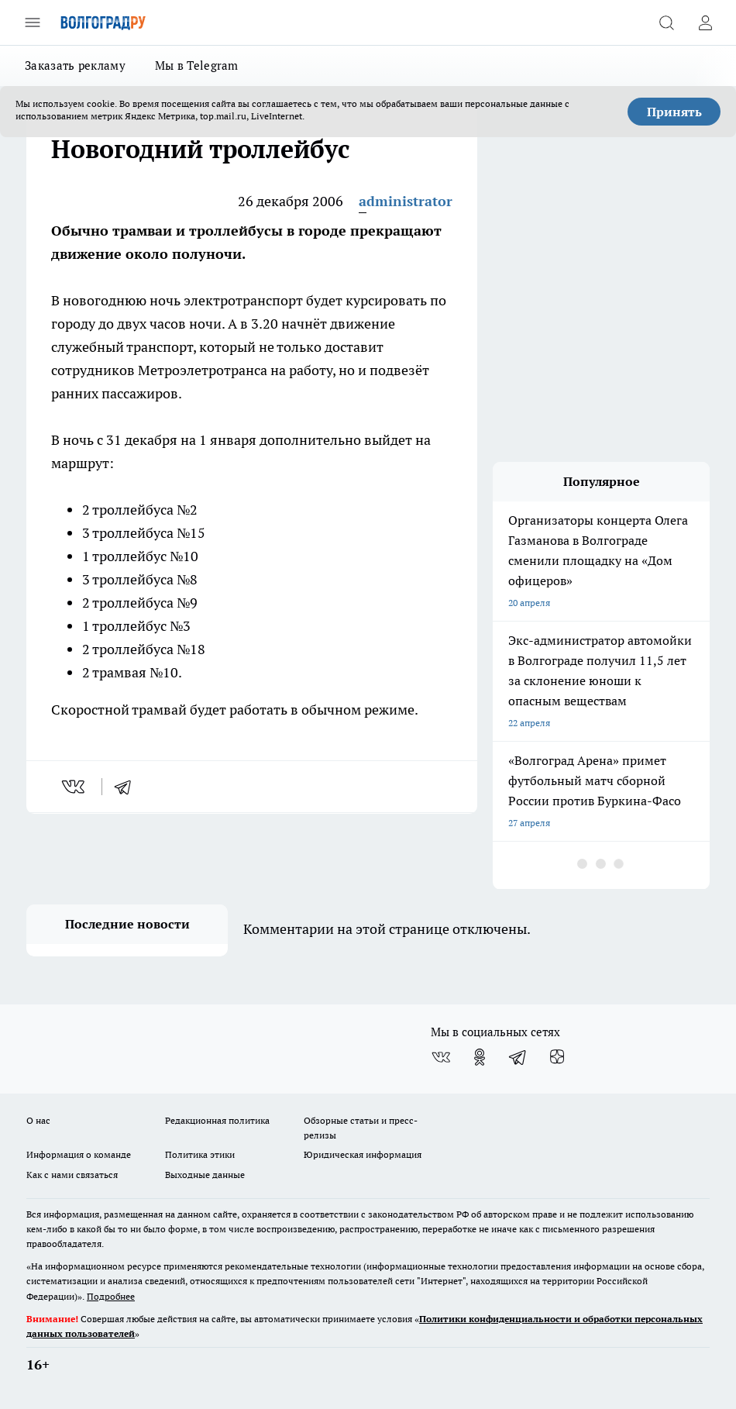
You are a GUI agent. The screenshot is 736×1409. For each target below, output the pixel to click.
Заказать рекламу (75, 65)
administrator (405, 201)
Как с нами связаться (72, 1174)
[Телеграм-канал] (518, 1057)
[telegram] (127, 787)
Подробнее (111, 1296)
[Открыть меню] (32, 22)
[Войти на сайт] (705, 22)
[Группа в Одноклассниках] (479, 1057)
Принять (674, 111)
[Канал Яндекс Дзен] (557, 1057)
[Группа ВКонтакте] (440, 1057)
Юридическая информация (362, 1154)
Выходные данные (205, 1174)
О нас (38, 1120)
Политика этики (200, 1154)
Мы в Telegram (197, 65)
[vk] (74, 787)
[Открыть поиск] (666, 22)
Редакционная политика (217, 1120)
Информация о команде (78, 1154)
